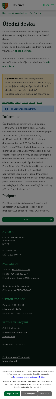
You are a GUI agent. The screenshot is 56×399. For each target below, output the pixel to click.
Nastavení (44, 394)
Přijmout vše (12, 394)
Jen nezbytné (29, 394)
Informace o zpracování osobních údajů (29, 377)
